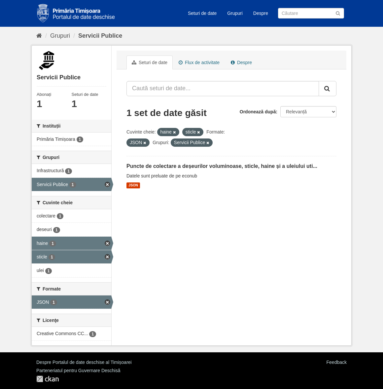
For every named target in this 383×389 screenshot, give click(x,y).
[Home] (39, 35)
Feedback (337, 362)
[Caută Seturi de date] (311, 13)
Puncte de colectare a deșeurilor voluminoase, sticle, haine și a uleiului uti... (221, 166)
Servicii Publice (100, 35)
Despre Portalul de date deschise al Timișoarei (84, 362)
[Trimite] (338, 13)
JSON (133, 185)
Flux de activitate (199, 62)
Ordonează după (258, 111)
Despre (260, 13)
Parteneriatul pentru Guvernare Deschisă (78, 370)
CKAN (47, 378)
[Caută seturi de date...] (222, 88)
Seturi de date (202, 13)
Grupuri (235, 13)
